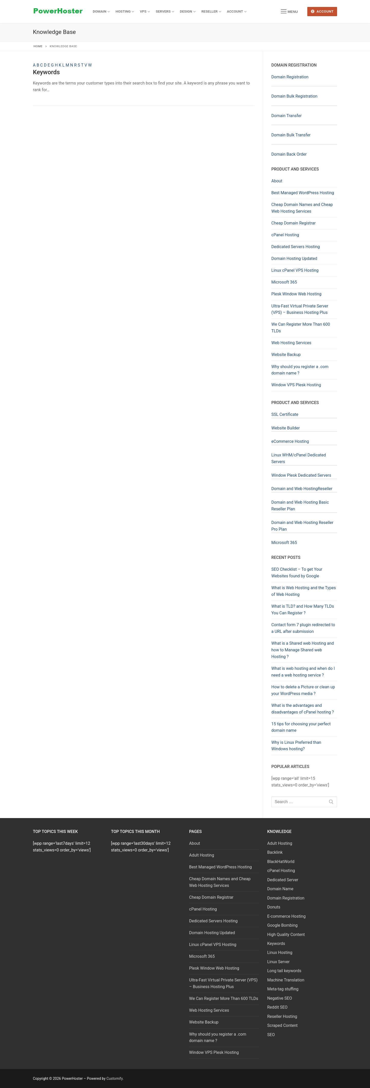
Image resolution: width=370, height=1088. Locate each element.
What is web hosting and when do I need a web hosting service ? (303, 672)
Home (38, 46)
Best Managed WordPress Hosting (302, 192)
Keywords (46, 72)
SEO (271, 1034)
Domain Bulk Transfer (291, 135)
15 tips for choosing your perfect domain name (301, 727)
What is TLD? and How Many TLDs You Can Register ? (302, 609)
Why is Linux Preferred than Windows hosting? (296, 746)
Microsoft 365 (284, 282)
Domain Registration (290, 76)
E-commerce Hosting (286, 916)
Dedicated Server (282, 879)
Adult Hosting (201, 855)
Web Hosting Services (291, 342)
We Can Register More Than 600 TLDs (300, 327)
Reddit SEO (277, 1007)
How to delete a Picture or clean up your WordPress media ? (303, 690)
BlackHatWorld (280, 861)
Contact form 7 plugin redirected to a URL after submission (303, 628)
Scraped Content (282, 1025)
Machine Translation (285, 980)
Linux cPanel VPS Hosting (295, 270)
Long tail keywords (284, 970)
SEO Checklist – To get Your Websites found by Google (296, 572)
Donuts (273, 907)
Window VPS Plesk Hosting (296, 384)
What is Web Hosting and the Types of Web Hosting (303, 591)
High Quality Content (286, 934)
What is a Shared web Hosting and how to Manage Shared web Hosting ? (302, 650)
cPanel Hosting (285, 234)
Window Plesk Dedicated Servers (301, 475)
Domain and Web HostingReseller (301, 488)
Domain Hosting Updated (294, 258)
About (276, 181)
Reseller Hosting (282, 1016)
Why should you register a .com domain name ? (299, 370)
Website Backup (286, 354)
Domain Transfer (286, 115)
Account (322, 11)
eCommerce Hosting (290, 441)
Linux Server (278, 961)
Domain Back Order (289, 154)
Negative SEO (279, 998)
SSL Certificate (284, 414)
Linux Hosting (279, 952)
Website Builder (285, 428)
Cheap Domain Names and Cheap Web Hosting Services (302, 208)
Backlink (275, 852)
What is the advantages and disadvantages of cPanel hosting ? (302, 709)
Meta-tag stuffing (283, 989)
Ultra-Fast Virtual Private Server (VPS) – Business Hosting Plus (299, 309)
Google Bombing (282, 925)
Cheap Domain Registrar (293, 223)
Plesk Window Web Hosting (296, 294)
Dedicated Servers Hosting (295, 246)
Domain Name (280, 888)
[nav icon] (289, 11)
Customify (114, 1078)
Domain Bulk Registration (294, 96)
